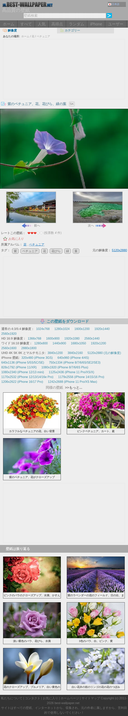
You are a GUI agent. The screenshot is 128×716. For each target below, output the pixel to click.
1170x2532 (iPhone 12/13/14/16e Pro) (27, 377)
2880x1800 (28, 348)
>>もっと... (73, 388)
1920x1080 (71, 338)
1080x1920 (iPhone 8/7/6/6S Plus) (64, 367)
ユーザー (115, 24)
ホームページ (70, 698)
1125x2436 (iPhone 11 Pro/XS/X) (71, 372)
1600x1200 (82, 329)
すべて (26, 24)
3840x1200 (55, 353)
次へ (98, 209)
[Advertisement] (64, 68)
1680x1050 (78, 343)
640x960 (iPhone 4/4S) (73, 357)
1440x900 (59, 343)
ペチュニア (43, 36)
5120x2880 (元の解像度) (104, 353)
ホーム (8, 24)
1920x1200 (98, 343)
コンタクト (32, 698)
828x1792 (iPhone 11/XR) (19, 367)
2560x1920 (9, 333)
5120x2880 (119, 250)
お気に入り (16, 238)
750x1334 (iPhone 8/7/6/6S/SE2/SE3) (75, 362)
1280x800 (41, 343)
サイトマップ (91, 698)
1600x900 (52, 338)
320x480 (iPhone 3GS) (37, 357)
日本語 (113, 4)
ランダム (76, 24)
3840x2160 (75, 353)
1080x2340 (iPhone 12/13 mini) (22, 372)
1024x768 (43, 329)
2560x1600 (9, 348)
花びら (56, 251)
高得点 (57, 24)
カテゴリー (70, 30)
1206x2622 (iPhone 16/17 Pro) (22, 381)
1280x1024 (62, 329)
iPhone (96, 24)
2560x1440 (91, 338)
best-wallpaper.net (67, 703)
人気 (41, 24)
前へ (31, 209)
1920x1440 (102, 329)
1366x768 (34, 338)
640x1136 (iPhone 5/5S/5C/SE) (22, 362)
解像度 (10, 30)
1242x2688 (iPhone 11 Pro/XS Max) (72, 381)
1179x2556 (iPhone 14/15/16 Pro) (81, 377)
